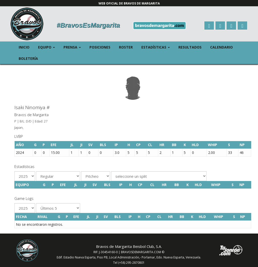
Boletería (28, 58)
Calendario (221, 47)
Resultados (190, 47)
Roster (126, 47)
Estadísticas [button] (157, 47)
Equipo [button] (48, 47)
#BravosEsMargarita (88, 25)
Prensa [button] (74, 47)
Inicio (24, 47)
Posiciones (99, 47)
